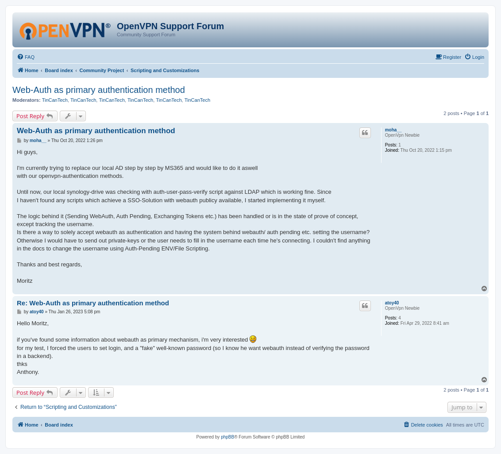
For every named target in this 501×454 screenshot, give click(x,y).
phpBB (227, 437)
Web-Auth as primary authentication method (98, 90)
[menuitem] (26, 57)
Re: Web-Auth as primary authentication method (93, 303)
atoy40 (392, 302)
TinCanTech (55, 100)
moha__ (393, 129)
